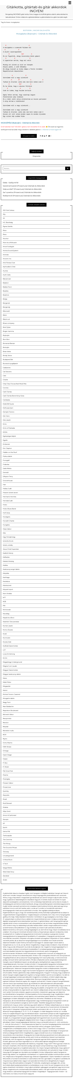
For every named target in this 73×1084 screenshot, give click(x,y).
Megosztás (36, 156)
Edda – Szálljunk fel (10, 183)
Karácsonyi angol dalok (11, 569)
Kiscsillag (6, 614)
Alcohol (5, 238)
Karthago (6, 577)
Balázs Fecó (7, 287)
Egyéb (5, 440)
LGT (4, 650)
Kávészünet (7, 585)
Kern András (7, 593)
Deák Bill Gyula (8, 404)
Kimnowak (7, 610)
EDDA (5, 432)
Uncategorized (8, 856)
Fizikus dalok (7, 456)
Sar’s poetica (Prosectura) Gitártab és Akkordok (22, 192)
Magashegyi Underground (12, 662)
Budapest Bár (8, 359)
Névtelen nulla (8, 731)
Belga (5, 299)
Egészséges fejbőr (9, 436)
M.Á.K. (5, 658)
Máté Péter (7, 682)
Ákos (4, 230)
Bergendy (6, 307)
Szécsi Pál (6, 831)
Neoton (5, 722)
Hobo (5, 505)
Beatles (5, 291)
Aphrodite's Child (9, 267)
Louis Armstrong (9, 654)
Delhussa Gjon (8, 408)
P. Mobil (6, 767)
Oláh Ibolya (7, 747)
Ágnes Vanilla (7, 226)
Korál (5, 634)
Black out (6, 319)
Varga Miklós (7, 868)
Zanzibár (6, 876)
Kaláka (5, 565)
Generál (5, 472)
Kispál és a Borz (8, 618)
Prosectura (7, 787)
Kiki (4, 605)
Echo (5, 424)
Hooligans (6, 517)
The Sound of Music (10, 847)
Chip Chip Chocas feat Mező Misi (14, 384)
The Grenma (7, 839)
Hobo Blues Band (9, 509)
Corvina (5, 388)
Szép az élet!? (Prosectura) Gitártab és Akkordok (22, 189)
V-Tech (5, 864)
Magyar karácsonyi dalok (12, 674)
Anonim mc (7, 259)
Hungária (6, 525)
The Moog (6, 843)
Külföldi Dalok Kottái (10, 646)
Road (5, 799)
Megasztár (6, 686)
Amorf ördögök (8, 246)
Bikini (5, 315)
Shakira (5, 807)
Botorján (6, 347)
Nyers (5, 739)
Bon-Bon (6, 339)
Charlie (5, 380)
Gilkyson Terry (8, 476)
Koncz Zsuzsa (8, 630)
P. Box (5, 763)
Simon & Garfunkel (9, 815)
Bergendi (6, 303)
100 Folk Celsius (8, 210)
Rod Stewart (7, 803)
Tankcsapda (7, 835)
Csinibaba (6, 400)
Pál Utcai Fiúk (8, 771)
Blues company (8, 323)
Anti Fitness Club (9, 263)
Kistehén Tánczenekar (11, 622)
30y (4, 214)
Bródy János (7, 355)
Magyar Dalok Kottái (41, 30)
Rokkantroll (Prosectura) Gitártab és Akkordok (21, 196)
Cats (4, 376)
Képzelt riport (8, 589)
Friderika (6, 464)
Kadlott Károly (8, 553)
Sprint (5, 827)
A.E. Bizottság (8, 222)
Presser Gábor (8, 783)
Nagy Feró (6, 702)
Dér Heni (6, 416)
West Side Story (8, 872)
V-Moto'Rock (7, 860)
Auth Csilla (6, 275)
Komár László (8, 626)
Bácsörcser (7, 279)
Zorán (5, 880)
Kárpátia (6, 573)
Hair (4, 484)
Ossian (5, 759)
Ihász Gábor (7, 529)
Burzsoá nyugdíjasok (10, 363)
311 (4, 218)
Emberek (6, 444)
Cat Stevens (7, 372)
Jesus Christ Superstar (11, 549)
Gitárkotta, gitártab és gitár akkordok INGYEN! (37, 9)
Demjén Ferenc (8, 412)
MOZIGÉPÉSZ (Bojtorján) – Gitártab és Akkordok (20, 123)
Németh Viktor (8, 714)
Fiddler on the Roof (10, 452)
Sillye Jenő (6, 811)
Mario (5, 678)
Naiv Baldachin (8, 706)
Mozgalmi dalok (8, 698)
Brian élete (7, 351)
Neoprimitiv (7, 718)
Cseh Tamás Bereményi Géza (13, 396)
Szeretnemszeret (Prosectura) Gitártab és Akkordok (24, 186)
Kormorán (6, 638)
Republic (6, 795)
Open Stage (7, 755)
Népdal (5, 727)
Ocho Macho (7, 743)
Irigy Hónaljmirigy (9, 537)
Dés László (7, 420)
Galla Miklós (7, 468)
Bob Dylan (7, 327)
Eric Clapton (7, 448)
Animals (6, 255)
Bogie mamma (8, 331)
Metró (5, 690)
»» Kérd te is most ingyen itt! (51, 130)
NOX (4, 735)
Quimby (6, 791)
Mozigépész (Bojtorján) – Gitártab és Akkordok (36, 34)
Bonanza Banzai (9, 343)
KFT (4, 597)
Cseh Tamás (7, 392)
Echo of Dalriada (9, 428)
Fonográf (6, 460)
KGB (4, 601)
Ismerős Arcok (8, 541)
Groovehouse (8, 480)
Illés (4, 533)
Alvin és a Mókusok (10, 242)
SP (4, 823)
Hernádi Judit (8, 501)
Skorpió (5, 819)
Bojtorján (27, 30)
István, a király (8, 545)
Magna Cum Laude (10, 666)
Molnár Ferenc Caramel (11, 694)
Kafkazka (6, 557)
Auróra (5, 271)
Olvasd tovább (29, 136)
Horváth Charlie (8, 521)
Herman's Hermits (9, 497)
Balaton (6, 283)
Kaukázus (6, 581)
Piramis (5, 775)
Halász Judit (7, 488)
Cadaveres (6, 368)
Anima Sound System (10, 250)
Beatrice (6, 295)
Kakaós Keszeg (8, 561)
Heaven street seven (10, 492)
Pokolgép (6, 779)
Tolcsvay (6, 852)
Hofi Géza (6, 513)
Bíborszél (6, 311)
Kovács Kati (7, 642)
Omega (5, 751)
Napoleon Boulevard (10, 710)
